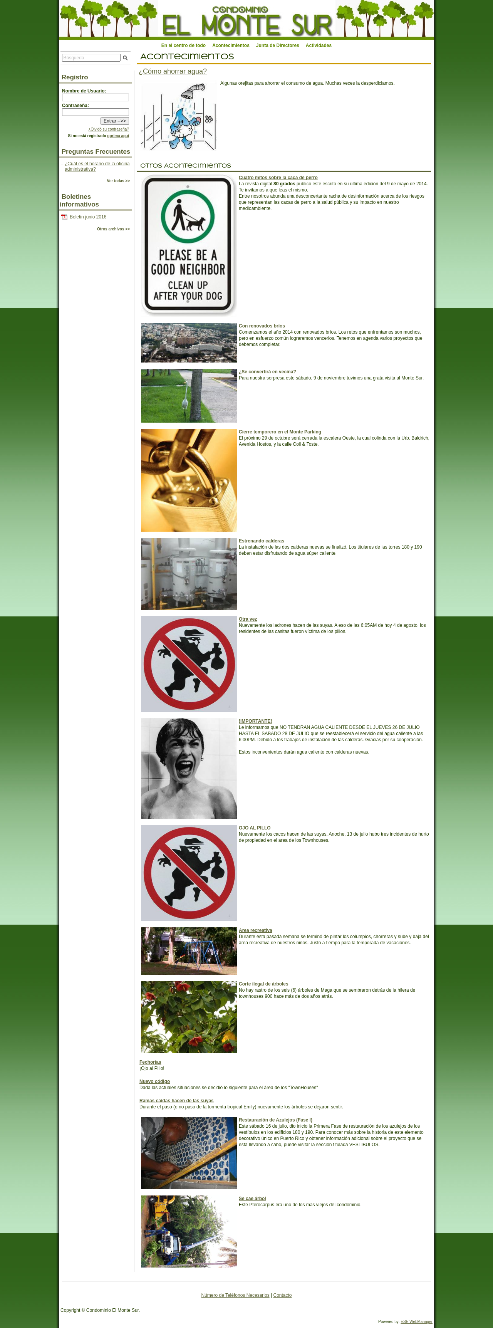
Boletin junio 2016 (88, 217)
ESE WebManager (417, 1322)
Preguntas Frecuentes (96, 151)
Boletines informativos (79, 200)
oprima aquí (118, 136)
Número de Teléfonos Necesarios (235, 1295)
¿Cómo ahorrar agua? (173, 71)
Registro (75, 77)
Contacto (282, 1295)
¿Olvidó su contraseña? (108, 129)
